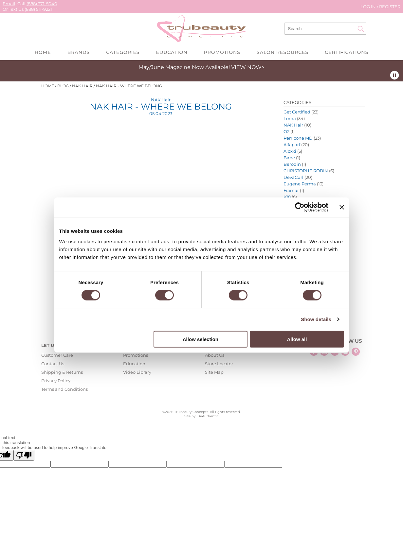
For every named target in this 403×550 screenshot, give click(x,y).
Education (171, 52)
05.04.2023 (160, 113)
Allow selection (200, 339)
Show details (316, 319)
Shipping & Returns (62, 372)
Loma (290, 118)
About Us (214, 355)
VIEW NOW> (248, 67)
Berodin (292, 164)
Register (389, 6)
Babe (289, 157)
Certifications (346, 52)
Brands (78, 52)
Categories (122, 52)
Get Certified (297, 111)
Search (360, 29)
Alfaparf (292, 144)
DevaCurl (293, 177)
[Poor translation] (23, 455)
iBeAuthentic (207, 416)
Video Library (137, 372)
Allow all (297, 339)
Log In (368, 6)
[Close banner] (341, 207)
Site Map (214, 372)
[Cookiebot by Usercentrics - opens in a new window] (299, 207)
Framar (291, 190)
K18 (287, 196)
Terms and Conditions (64, 389)
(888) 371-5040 (42, 3)
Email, (9, 3)
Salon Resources (282, 52)
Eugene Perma (300, 183)
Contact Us (52, 363)
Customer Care (57, 355)
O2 (286, 131)
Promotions (222, 52)
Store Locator (219, 363)
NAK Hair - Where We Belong (161, 106)
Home (43, 52)
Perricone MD (298, 138)
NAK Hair (161, 99)
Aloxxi (290, 151)
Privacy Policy (55, 380)
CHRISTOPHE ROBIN (306, 170)
